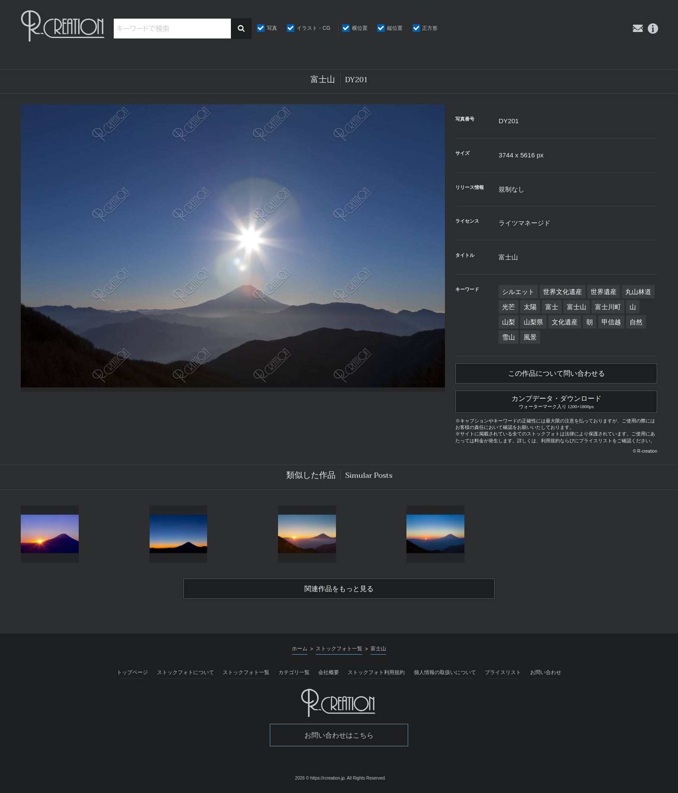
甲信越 (611, 322)
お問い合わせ (545, 672)
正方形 (430, 28)
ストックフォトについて (185, 672)
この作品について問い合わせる (556, 374)
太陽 (530, 306)
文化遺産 (565, 322)
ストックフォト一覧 (246, 672)
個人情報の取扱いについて (445, 672)
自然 (636, 322)
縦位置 (395, 28)
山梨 (508, 322)
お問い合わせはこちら (339, 735)
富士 (551, 306)
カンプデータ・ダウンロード (556, 401)
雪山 (508, 337)
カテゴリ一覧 (294, 672)
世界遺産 (604, 291)
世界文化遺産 (562, 291)
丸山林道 (638, 291)
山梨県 (533, 322)
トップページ (132, 672)
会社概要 (328, 672)
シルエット (518, 291)
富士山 (576, 306)
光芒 (508, 306)
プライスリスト (503, 672)
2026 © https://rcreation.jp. (320, 778)
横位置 (360, 28)
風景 (530, 337)
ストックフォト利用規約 (376, 672)
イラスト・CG (313, 28)
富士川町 (608, 306)
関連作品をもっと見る (339, 589)
